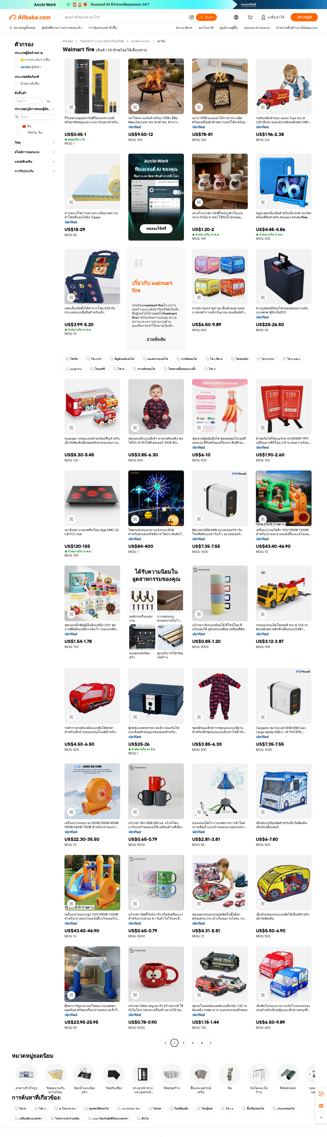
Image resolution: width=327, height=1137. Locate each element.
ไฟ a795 (94, 359)
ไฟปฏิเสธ (205, 1108)
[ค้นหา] (206, 17)
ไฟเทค (155, 1108)
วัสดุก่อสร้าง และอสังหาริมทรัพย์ (102, 41)
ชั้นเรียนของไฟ (253, 1108)
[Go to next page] (211, 1043)
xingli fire (74, 369)
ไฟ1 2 (210, 369)
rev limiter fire (128, 1108)
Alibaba (68, 41)
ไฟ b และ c (292, 359)
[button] (191, 17)
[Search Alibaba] (125, 17)
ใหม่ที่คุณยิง (179, 1108)
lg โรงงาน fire (65, 1108)
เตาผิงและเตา (140, 41)
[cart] (251, 18)
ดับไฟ (143, 1118)
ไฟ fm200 (265, 359)
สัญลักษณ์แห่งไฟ (122, 359)
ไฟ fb (118, 369)
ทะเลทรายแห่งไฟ (155, 359)
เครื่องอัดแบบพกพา (28, 1118)
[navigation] (34, 542)
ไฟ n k (227, 1108)
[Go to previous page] (165, 1043)
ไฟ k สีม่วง (214, 359)
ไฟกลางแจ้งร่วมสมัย (65, 1118)
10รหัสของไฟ (186, 359)
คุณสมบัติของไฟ (96, 1108)
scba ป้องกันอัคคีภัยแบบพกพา (108, 1118)
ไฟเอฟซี (97, 369)
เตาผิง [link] (161, 41)
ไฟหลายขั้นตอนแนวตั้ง (180, 369)
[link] (321, 1094)
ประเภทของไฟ (284, 1108)
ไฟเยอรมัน (239, 359)
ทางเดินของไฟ (144, 369)
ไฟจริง (72, 359)
